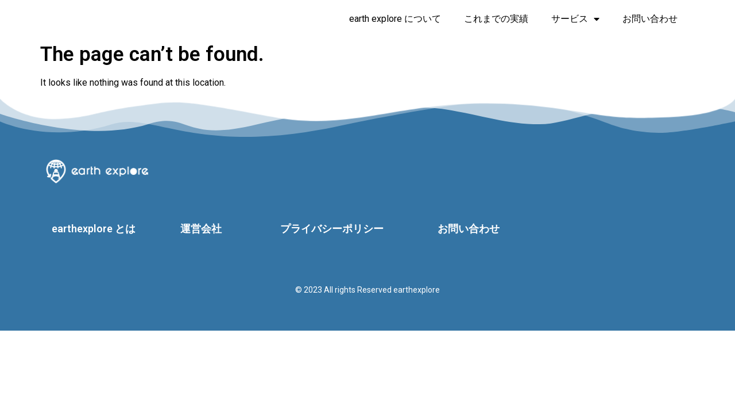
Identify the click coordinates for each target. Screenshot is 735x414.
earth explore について (395, 18)
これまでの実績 (496, 18)
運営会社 (201, 229)
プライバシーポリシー (332, 229)
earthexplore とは (94, 229)
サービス (575, 19)
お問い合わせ (650, 18)
